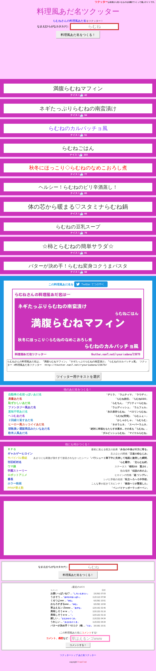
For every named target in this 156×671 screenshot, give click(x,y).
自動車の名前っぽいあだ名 (25, 396)
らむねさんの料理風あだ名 (69, 20)
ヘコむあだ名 (16, 418)
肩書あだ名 (15, 400)
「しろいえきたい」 (80, 596)
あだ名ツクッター (87, 657)
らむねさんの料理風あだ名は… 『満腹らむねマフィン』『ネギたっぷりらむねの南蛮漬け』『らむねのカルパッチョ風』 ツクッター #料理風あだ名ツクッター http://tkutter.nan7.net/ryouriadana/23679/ (78, 366)
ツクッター (101, 1)
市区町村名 (15, 464)
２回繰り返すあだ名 (20, 422)
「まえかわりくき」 (68, 621)
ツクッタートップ (69, 657)
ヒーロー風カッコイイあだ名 (26, 426)
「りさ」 (89, 628)
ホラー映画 (15, 485)
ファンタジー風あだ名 (22, 409)
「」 (71, 614)
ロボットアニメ (17, 477)
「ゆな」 (70, 603)
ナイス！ (76, 95)
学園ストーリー (17, 472)
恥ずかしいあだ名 (19, 405)
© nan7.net (82, 664)
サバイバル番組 (17, 460)
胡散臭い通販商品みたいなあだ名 (29, 430)
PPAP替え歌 (16, 489)
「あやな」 (77, 610)
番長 (10, 481)
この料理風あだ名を (78, 284)
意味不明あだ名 (18, 413)
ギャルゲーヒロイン (20, 455)
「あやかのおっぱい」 (72, 599)
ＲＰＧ (12, 451)
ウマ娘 (12, 468)
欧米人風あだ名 (18, 435)
